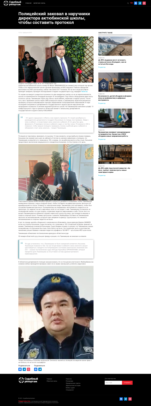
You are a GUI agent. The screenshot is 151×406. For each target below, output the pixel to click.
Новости (69, 379)
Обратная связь (39, 3)
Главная (28, 3)
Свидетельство (24, 401)
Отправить (127, 382)
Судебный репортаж (12, 3)
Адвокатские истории (73, 385)
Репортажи (69, 381)
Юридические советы (73, 383)
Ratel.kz (85, 91)
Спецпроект (70, 390)
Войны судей (70, 388)
